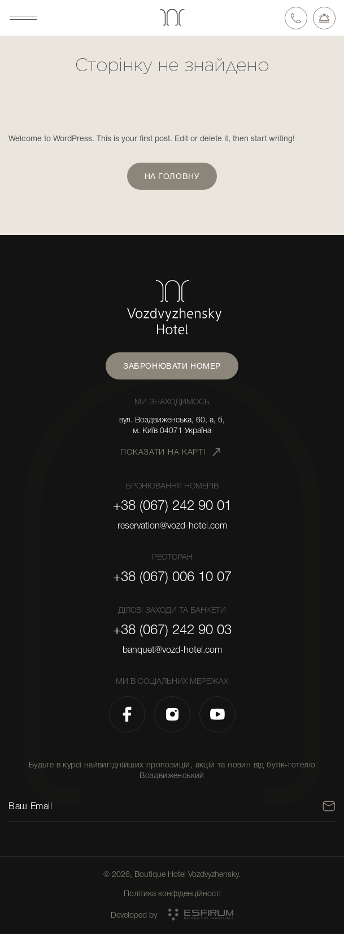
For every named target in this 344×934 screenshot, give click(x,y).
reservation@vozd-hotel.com (172, 525)
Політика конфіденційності (172, 893)
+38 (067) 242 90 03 (172, 629)
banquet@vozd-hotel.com (172, 649)
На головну (172, 176)
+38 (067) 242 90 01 (172, 505)
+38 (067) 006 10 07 (172, 576)
